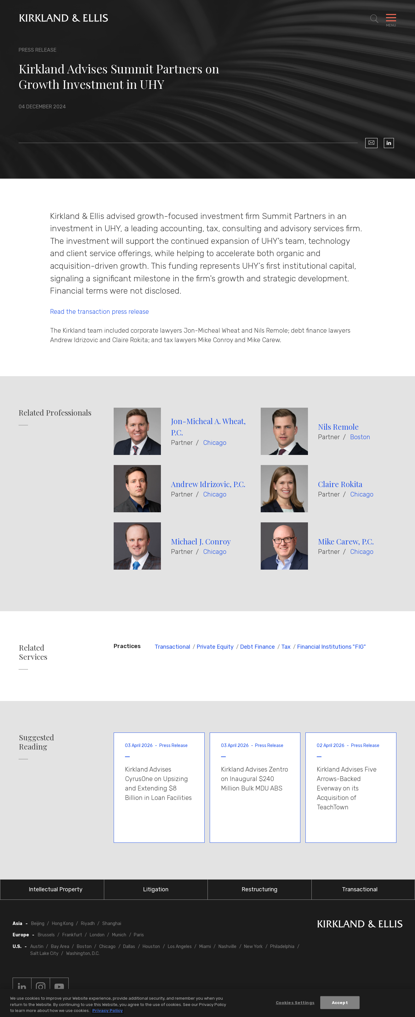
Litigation (155, 889)
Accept (340, 1003)
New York (253, 946)
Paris (139, 935)
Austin (36, 946)
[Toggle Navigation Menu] (391, 19)
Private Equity (215, 646)
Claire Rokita (340, 484)
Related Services (33, 652)
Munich (119, 935)
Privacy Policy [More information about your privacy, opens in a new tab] (107, 1011)
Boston (360, 437)
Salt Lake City (44, 953)
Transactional (172, 646)
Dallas (129, 946)
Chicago (214, 442)
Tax (286, 646)
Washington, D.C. (82, 953)
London (97, 935)
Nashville (227, 946)
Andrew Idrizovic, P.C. (208, 484)
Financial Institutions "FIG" (331, 646)
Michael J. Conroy (201, 541)
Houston (151, 946)
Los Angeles (180, 946)
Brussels (46, 935)
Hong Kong (62, 923)
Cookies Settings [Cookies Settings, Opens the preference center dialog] (295, 1003)
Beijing (37, 923)
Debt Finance (257, 646)
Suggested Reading (36, 742)
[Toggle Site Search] (374, 19)
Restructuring (259, 889)
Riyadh (88, 923)
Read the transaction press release (99, 311)
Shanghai (111, 923)
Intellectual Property (55, 889)
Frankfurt (72, 935)
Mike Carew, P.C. (346, 541)
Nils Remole (338, 427)
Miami (205, 946)
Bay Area (60, 946)
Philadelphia (282, 946)
